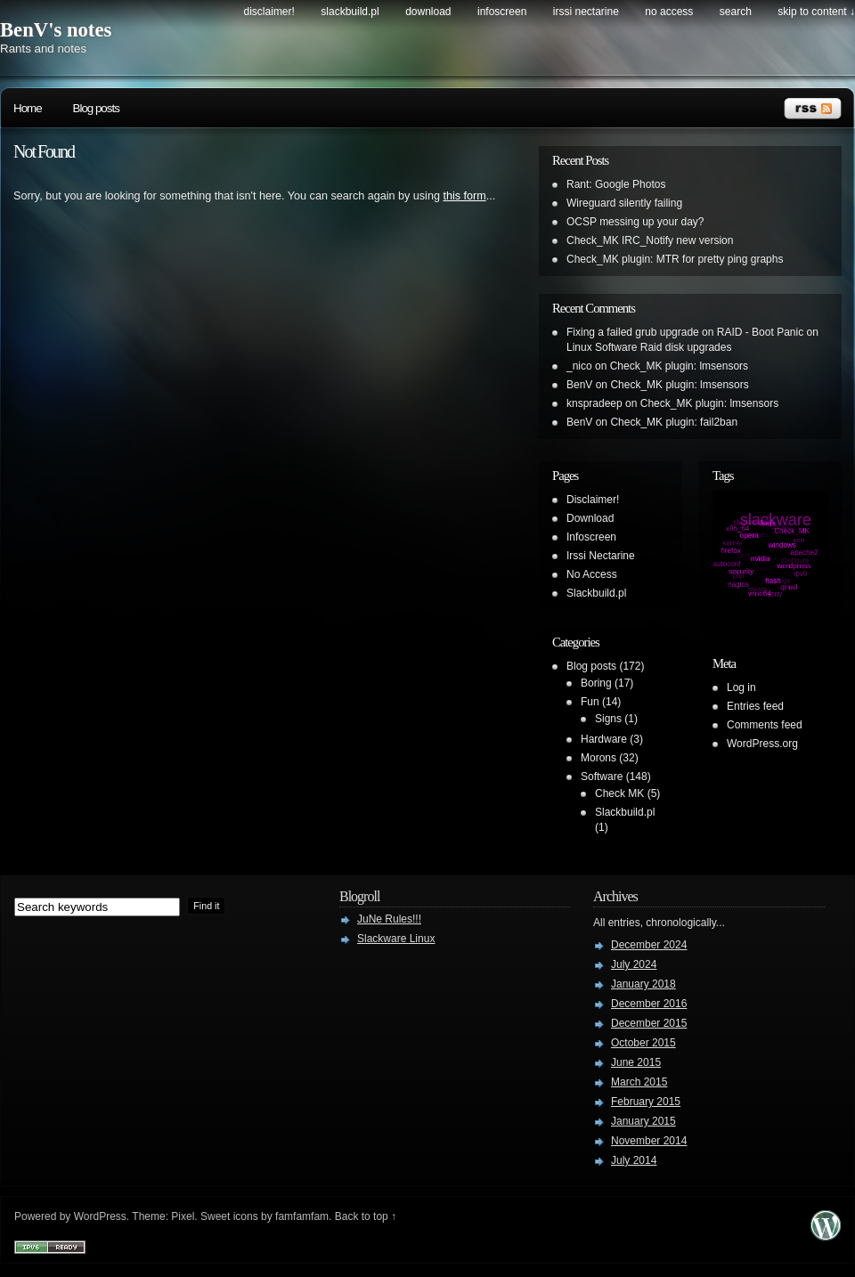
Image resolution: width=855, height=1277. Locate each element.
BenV (579, 384)
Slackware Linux (396, 938)
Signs (608, 718)
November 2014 (649, 1141)
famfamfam (302, 1216)
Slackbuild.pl (350, 11)
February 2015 (645, 1101)
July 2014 (633, 1160)
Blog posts (96, 108)
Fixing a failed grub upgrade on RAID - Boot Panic (684, 332)
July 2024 (633, 964)
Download (428, 11)
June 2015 (636, 1062)
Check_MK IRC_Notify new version (649, 240)
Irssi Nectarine (586, 11)
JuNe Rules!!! (389, 919)
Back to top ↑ (365, 1216)
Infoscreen (501, 11)
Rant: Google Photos (615, 184)
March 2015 (639, 1082)
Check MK (619, 793)
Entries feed (755, 706)
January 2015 (643, 1121)
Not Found (43, 151)
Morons (598, 758)
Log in (741, 687)
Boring (596, 683)
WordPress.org (762, 743)
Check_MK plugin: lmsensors (679, 366)
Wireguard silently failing (624, 203)
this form (464, 196)
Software (602, 776)
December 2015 (649, 1023)
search (736, 11)
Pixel (182, 1216)
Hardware (604, 739)
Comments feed (764, 725)
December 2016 (649, 1003)
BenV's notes (55, 30)
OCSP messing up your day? (635, 222)
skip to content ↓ (816, 11)
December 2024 (649, 945)
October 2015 (643, 1043)
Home (27, 108)
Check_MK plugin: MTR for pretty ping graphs (674, 259)
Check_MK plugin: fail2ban (673, 422)
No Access (669, 11)
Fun (590, 701)
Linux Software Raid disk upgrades (648, 347)
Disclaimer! (269, 11)
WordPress (100, 1216)
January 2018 (643, 984)
